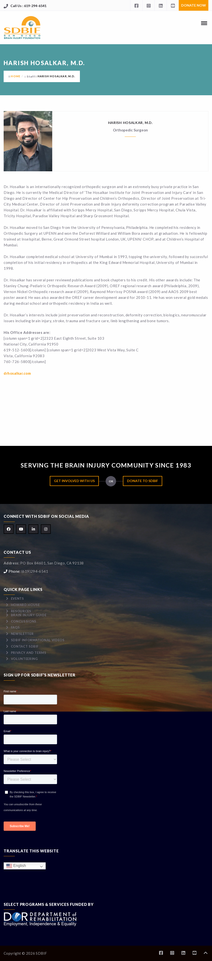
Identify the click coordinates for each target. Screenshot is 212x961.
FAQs (15, 627)
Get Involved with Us (74, 481)
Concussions (23, 621)
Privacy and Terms (28, 653)
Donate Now (193, 5)
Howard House (25, 605)
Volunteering (24, 659)
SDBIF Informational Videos (38, 640)
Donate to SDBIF (142, 481)
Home (15, 76)
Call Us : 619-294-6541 (28, 6)
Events (17, 598)
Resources (21, 611)
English (16, 866)
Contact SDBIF (25, 646)
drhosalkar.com (17, 373)
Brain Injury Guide (29, 615)
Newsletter (22, 634)
